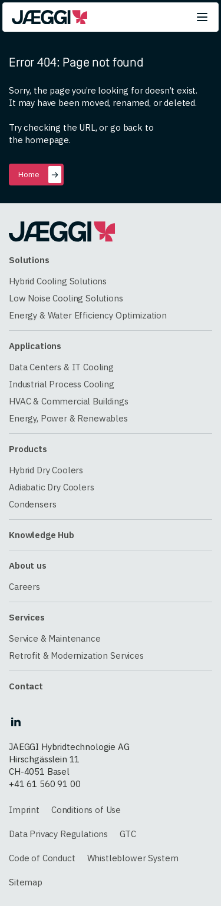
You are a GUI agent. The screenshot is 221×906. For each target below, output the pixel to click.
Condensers (32, 504)
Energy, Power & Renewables (68, 418)
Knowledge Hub (41, 534)
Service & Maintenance (55, 638)
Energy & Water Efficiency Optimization (88, 315)
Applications (35, 345)
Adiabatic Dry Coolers (51, 487)
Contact (26, 686)
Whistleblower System (133, 858)
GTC (128, 833)
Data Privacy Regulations (58, 833)
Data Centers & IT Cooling (61, 367)
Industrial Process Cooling (61, 384)
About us (28, 565)
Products (28, 448)
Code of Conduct (42, 858)
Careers (24, 586)
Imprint (24, 809)
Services (27, 617)
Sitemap (25, 882)
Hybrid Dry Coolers (46, 470)
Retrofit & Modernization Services (76, 655)
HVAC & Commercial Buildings (68, 401)
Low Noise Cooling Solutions (66, 298)
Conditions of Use (86, 809)
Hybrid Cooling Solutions (58, 281)
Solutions (29, 260)
